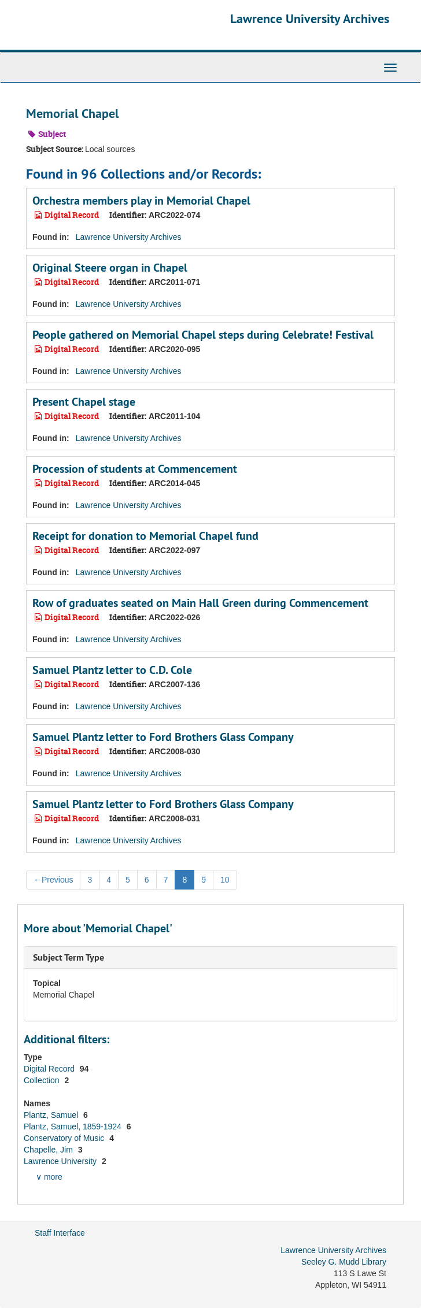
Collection (42, 1080)
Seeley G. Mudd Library (343, 1261)
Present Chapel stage (83, 401)
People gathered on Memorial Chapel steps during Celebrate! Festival (203, 334)
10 (225, 879)
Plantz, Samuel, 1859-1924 (74, 1126)
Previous (53, 879)
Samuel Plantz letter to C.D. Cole (112, 669)
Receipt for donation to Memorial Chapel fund (145, 535)
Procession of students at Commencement (134, 468)
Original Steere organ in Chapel (109, 267)
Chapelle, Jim (49, 1149)
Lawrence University (61, 1161)
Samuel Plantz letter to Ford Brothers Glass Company (163, 736)
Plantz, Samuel (52, 1115)
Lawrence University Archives (309, 18)
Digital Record (50, 1068)
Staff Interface (60, 1232)
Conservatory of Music (65, 1138)
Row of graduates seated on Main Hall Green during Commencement (200, 602)
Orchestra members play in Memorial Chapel (141, 200)
